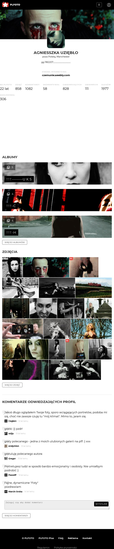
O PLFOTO (28, 524)
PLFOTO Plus (46, 524)
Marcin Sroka (15, 477)
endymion (13, 431)
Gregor (12, 444)
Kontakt (87, 524)
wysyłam (101, 489)
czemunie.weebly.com (56, 75)
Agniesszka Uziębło (56, 52)
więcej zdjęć (12, 370)
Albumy (9, 157)
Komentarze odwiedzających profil (39, 387)
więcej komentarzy (16, 502)
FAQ (60, 524)
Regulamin (43, 534)
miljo (11, 419)
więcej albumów (15, 215)
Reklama (73, 524)
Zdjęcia (9, 225)
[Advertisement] (57, 128)
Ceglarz (12, 406)
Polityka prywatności (65, 534)
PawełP (12, 460)
